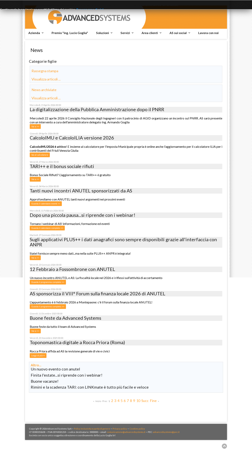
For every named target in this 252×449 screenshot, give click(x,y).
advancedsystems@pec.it (166, 432)
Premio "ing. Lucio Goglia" (70, 33)
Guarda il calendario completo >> (47, 228)
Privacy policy (120, 428)
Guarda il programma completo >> (47, 282)
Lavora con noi (208, 33)
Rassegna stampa (45, 71)
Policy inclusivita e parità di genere (92, 428)
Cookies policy (137, 428)
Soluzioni (102, 33)
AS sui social (178, 33)
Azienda (34, 33)
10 (138, 400)
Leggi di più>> (38, 355)
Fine (153, 400)
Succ (145, 400)
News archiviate (44, 90)
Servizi (125, 33)
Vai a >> (35, 126)
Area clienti (150, 33)
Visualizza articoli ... (46, 79)
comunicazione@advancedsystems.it (126, 432)
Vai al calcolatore (39, 154)
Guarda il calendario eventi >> (45, 203)
